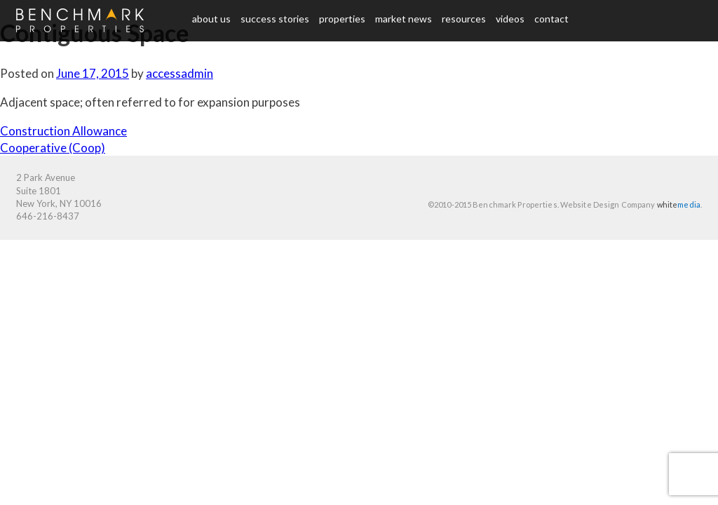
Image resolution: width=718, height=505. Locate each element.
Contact (551, 19)
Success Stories (275, 19)
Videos (510, 19)
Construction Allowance (63, 130)
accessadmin (179, 73)
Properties (342, 19)
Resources (464, 19)
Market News (403, 19)
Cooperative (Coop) (52, 147)
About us (211, 19)
